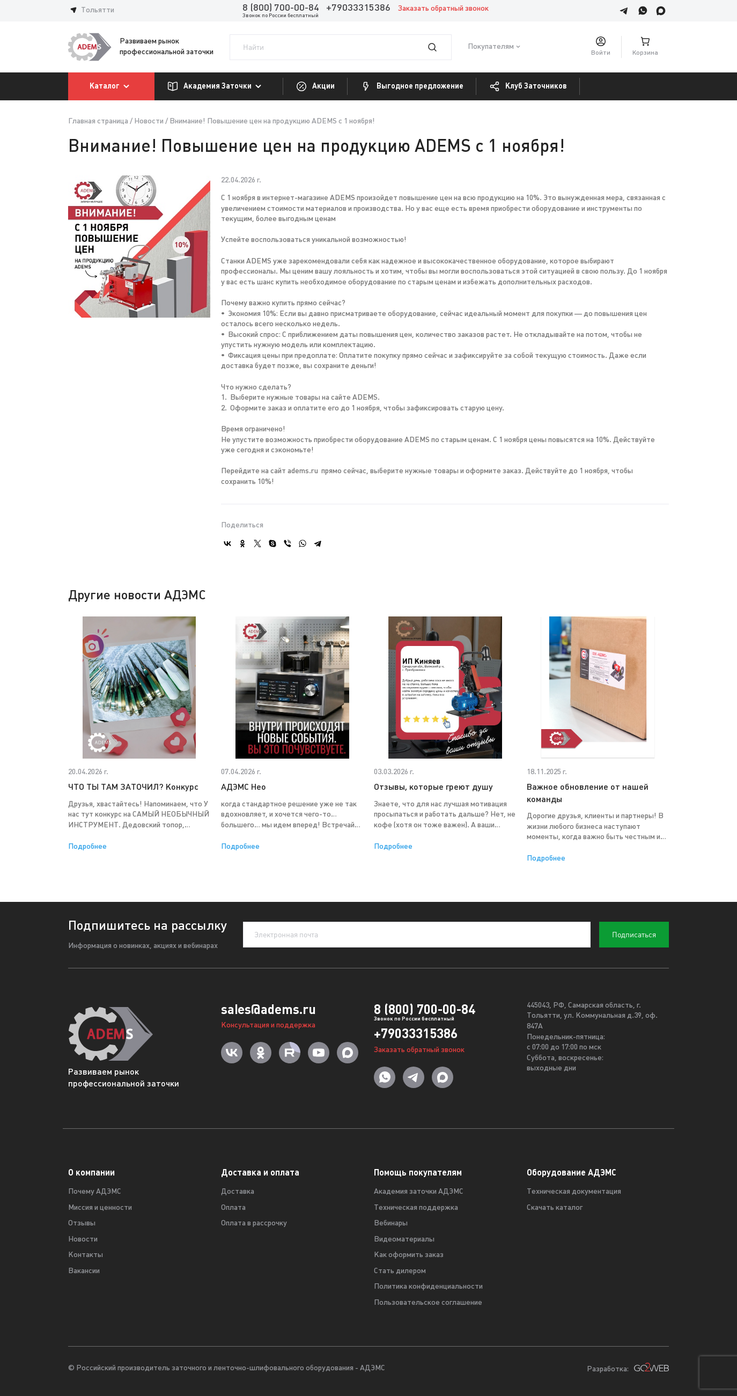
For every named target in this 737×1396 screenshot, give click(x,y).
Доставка (237, 1192)
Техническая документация (574, 1192)
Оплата (233, 1208)
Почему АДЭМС (94, 1192)
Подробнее (87, 847)
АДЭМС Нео (243, 787)
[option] (139, 734)
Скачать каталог (555, 1208)
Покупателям (491, 47)
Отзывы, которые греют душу (433, 787)
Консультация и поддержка (268, 1026)
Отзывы (81, 1223)
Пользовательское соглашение (428, 1303)
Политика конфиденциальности (428, 1287)
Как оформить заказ (409, 1255)
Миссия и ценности (100, 1208)
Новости (149, 121)
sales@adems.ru (268, 1009)
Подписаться (634, 934)
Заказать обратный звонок (443, 9)
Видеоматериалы (404, 1240)
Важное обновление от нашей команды (587, 793)
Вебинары (391, 1223)
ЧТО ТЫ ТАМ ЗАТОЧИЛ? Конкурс (133, 787)
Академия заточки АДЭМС (418, 1192)
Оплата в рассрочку (254, 1223)
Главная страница (98, 121)
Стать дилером (400, 1271)
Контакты (85, 1255)
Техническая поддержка (416, 1208)
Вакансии (84, 1271)
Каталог (111, 86)
